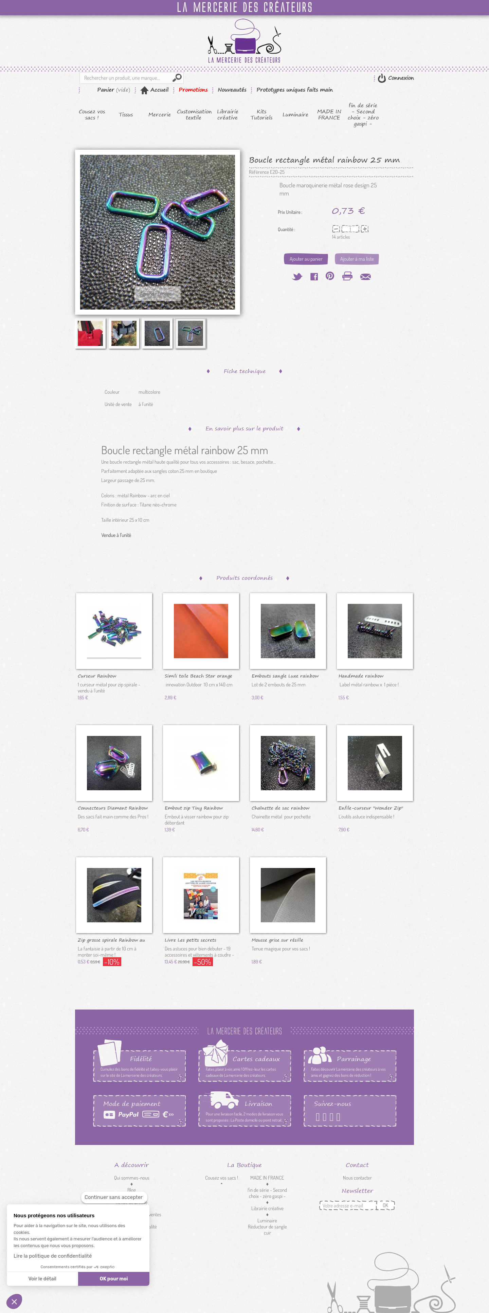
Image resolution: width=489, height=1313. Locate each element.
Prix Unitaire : (290, 212)
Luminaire (295, 114)
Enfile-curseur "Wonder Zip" (371, 807)
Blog (131, 1190)
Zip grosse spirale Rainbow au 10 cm (111, 939)
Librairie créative (227, 114)
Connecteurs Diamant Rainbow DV (113, 807)
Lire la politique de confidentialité (53, 1256)
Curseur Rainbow (97, 675)
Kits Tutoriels (261, 114)
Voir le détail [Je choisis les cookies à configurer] (42, 1279)
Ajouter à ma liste (357, 259)
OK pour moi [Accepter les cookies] (114, 1279)
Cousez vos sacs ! (92, 114)
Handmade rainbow (361, 675)
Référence (259, 172)
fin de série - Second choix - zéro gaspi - (363, 114)
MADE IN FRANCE (329, 114)
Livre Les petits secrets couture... (190, 939)
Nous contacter (357, 1178)
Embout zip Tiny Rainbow (194, 807)
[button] (14, 1301)
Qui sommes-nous (131, 1178)
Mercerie (159, 114)
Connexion (400, 77)
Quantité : (286, 229)
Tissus (126, 114)
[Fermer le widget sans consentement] (114, 1197)
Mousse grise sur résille (277, 939)
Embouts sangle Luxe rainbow (285, 675)
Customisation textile (194, 114)
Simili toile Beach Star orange (198, 675)
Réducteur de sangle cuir (267, 1229)
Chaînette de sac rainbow (280, 807)
